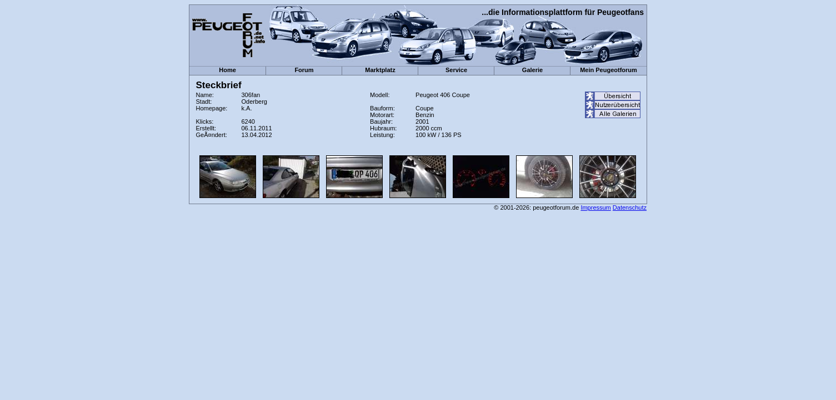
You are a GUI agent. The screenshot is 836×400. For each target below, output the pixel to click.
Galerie (532, 70)
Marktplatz (380, 70)
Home (227, 70)
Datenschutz (630, 207)
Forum (303, 70)
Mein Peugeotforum (608, 70)
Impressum (595, 207)
